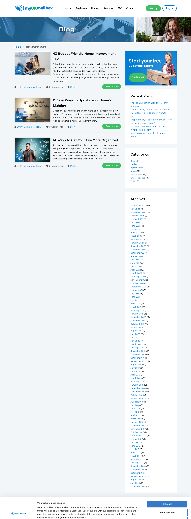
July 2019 (135, 368)
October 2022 (137, 253)
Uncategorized (137, 178)
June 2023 (135, 226)
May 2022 (135, 266)
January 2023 (137, 243)
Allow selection (167, 492)
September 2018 (138, 398)
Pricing (95, 8)
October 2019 (137, 358)
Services (108, 8)
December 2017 (137, 426)
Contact (131, 8)
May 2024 (135, 209)
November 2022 (138, 249)
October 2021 (137, 283)
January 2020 (137, 348)
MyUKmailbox (137, 168)
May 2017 (134, 449)
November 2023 (138, 212)
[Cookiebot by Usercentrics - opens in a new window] (18, 513)
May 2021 (134, 300)
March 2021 (136, 307)
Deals (73, 87)
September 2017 (138, 436)
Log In (169, 8)
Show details (149, 513)
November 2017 (138, 429)
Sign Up (153, 8)
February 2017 (137, 459)
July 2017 (135, 442)
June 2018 (135, 409)
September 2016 (138, 476)
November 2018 (138, 392)
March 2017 (136, 456)
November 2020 (138, 321)
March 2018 (136, 419)
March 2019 (136, 378)
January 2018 (136, 422)
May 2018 (135, 412)
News (133, 171)
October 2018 (137, 395)
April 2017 (135, 453)
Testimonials (136, 175)
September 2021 (138, 287)
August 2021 (136, 290)
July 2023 (135, 222)
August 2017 (136, 439)
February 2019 (137, 381)
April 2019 (135, 375)
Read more (112, 86)
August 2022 (136, 256)
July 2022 (135, 260)
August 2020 (136, 331)
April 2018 (135, 415)
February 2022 (137, 277)
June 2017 (135, 446)
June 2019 (135, 371)
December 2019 (138, 351)
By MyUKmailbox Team (28, 87)
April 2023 (135, 233)
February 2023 (137, 239)
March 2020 (136, 344)
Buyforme (81, 8)
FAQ (120, 8)
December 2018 (138, 388)
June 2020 (135, 338)
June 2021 (135, 297)
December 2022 (138, 246)
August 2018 (136, 402)
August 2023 (136, 219)
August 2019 (136, 365)
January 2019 (136, 385)
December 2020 (138, 317)
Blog (72, 127)
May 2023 (135, 229)
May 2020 (135, 341)
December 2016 (138, 466)
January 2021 (136, 314)
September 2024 (138, 206)
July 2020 (135, 334)
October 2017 (137, 432)
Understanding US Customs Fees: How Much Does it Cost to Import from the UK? (149, 113)
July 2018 (135, 405)
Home (68, 8)
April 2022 (135, 270)
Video (133, 181)
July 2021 (135, 294)
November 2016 (138, 469)
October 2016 (137, 473)
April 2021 (135, 304)
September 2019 (138, 361)
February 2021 (137, 310)
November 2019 (138, 354)
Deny (167, 501)
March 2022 (136, 273)
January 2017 (136, 463)
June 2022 (135, 263)
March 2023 (136, 236)
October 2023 (137, 216)
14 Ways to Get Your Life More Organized (85, 140)
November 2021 (138, 280)
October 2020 (137, 324)
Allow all (167, 484)
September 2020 (138, 327)
